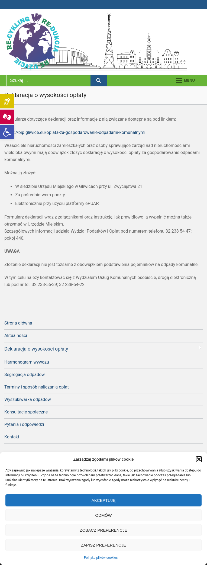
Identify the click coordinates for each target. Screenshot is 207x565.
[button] (199, 459)
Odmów (103, 515)
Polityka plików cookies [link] (101, 558)
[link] (7, 132)
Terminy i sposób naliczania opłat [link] (36, 387)
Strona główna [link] (18, 323)
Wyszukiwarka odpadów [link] (27, 399)
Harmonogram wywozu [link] (26, 362)
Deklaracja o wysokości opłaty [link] (36, 349)
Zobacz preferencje (103, 530)
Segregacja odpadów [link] (24, 374)
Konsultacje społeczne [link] (26, 412)
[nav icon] (185, 80)
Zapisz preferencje (103, 545)
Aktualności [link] (15, 335)
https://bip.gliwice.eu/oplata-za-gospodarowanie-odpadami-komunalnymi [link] (74, 132)
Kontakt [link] (11, 436)
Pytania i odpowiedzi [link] (24, 424)
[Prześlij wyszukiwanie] (98, 80)
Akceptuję (103, 500)
